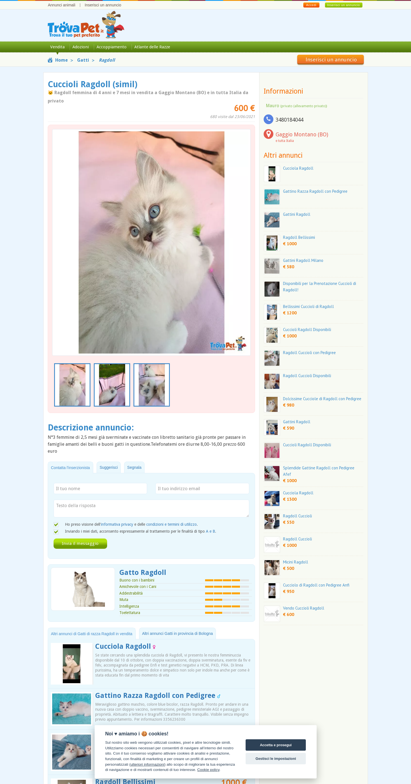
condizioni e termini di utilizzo (171, 524)
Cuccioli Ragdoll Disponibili (307, 329)
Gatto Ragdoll (142, 572)
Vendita (57, 46)
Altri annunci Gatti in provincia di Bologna (177, 633)
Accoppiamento (112, 46)
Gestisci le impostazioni (276, 759)
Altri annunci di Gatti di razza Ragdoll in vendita (91, 634)
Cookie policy (208, 770)
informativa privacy (117, 524)
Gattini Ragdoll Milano (303, 260)
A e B (210, 531)
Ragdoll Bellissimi (299, 237)
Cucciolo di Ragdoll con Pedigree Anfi (316, 585)
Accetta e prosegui (276, 745)
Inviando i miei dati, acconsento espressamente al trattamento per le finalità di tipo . (140, 531)
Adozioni (80, 46)
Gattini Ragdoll (296, 214)
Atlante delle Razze (152, 46)
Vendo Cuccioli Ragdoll (303, 608)
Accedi (311, 5)
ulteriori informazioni (147, 764)
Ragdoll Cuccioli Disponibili (307, 375)
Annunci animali (61, 5)
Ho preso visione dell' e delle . (131, 524)
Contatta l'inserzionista (70, 467)
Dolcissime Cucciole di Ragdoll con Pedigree (322, 398)
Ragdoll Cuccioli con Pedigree (309, 352)
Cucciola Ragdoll (125, 646)
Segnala (134, 467)
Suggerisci (109, 467)
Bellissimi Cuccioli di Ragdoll (308, 306)
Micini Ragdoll (295, 562)
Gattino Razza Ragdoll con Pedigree (157, 696)
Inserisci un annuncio (103, 5)
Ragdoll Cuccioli (297, 516)
